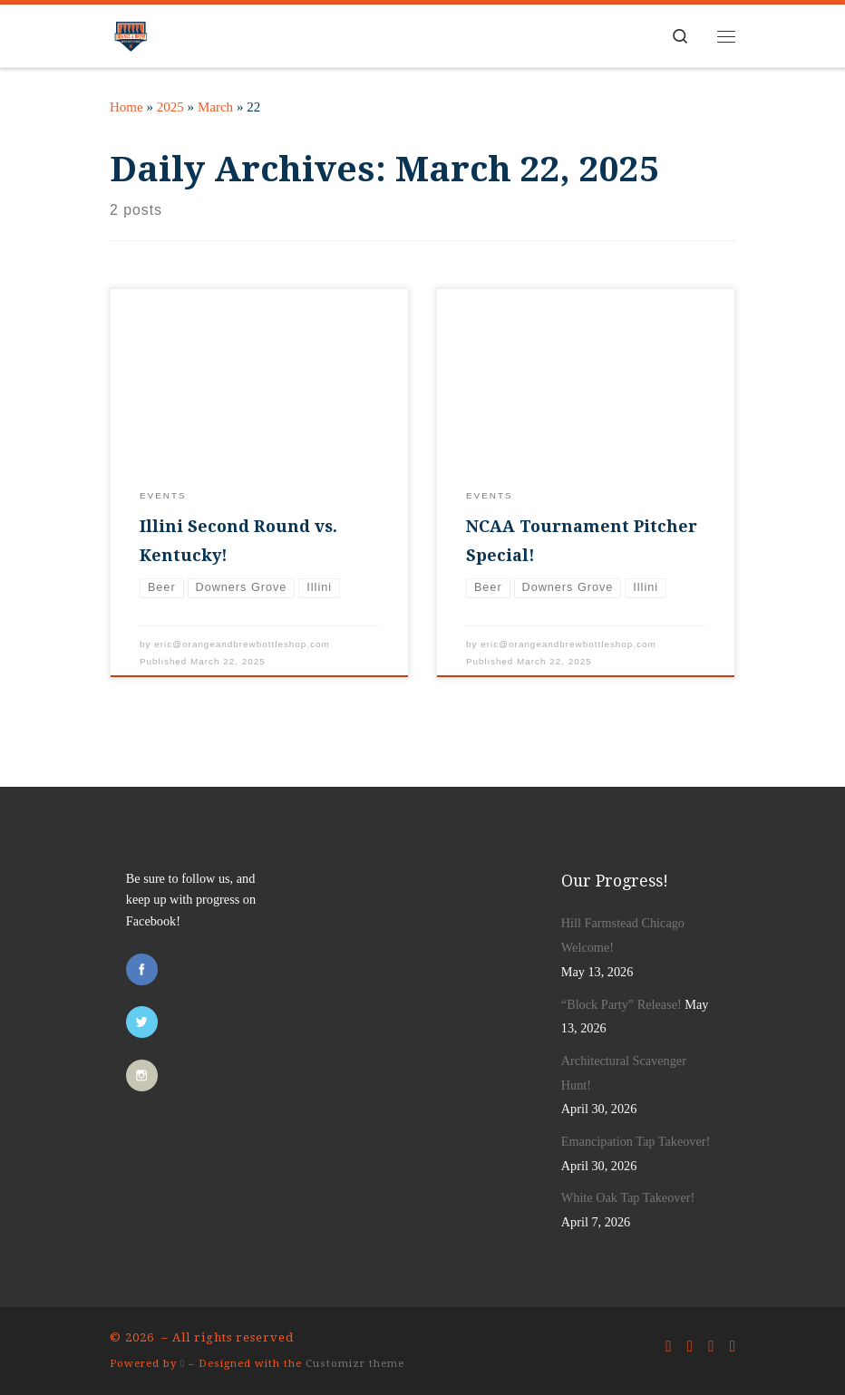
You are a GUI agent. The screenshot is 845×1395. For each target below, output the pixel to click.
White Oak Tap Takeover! (627, 1197)
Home (126, 107)
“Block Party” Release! (621, 1004)
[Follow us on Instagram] (711, 1346)
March (215, 107)
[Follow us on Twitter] (690, 1346)
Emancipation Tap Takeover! (635, 1141)
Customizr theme (355, 1364)
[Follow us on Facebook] (668, 1346)
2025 (170, 107)
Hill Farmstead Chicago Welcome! (623, 934)
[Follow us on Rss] (732, 1346)
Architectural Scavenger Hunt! (623, 1072)
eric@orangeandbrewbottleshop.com (242, 644)
